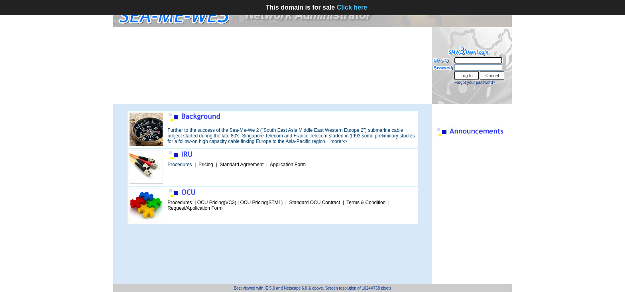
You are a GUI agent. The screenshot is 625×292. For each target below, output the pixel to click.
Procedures (179, 164)
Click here (352, 7)
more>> (338, 141)
